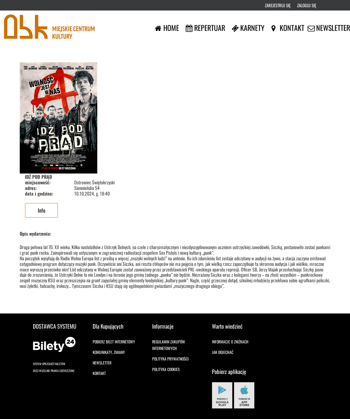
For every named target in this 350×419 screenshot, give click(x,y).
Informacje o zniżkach (230, 341)
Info (41, 210)
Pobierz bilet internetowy (114, 341)
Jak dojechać (222, 352)
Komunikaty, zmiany (109, 352)
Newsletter (102, 362)
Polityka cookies (166, 369)
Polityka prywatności (170, 358)
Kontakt (99, 373)
